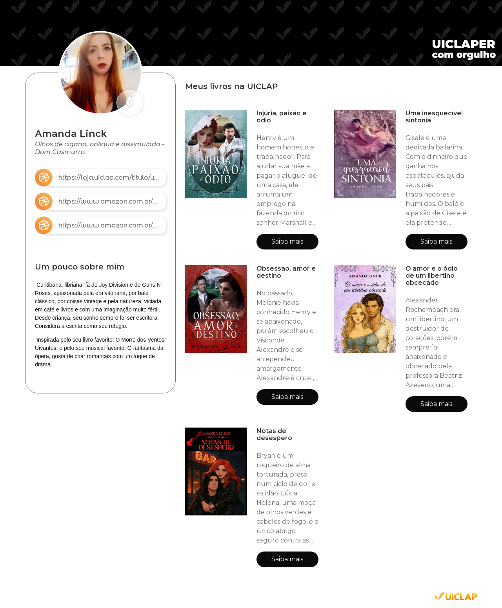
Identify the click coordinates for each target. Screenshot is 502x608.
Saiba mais (287, 241)
